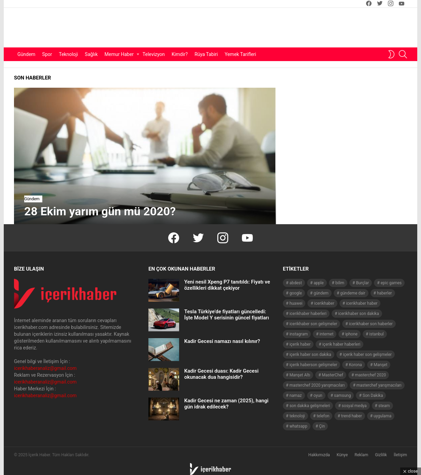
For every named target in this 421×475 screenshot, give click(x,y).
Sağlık (91, 54)
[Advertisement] (270, 27)
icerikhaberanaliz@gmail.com (45, 368)
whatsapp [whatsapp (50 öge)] (298, 426)
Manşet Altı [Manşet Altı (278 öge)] (299, 375)
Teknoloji (68, 54)
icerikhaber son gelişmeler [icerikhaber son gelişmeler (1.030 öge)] (313, 323)
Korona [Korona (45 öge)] (355, 364)
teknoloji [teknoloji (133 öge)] (297, 416)
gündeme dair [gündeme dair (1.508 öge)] (352, 293)
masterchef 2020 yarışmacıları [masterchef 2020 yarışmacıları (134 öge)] (317, 385)
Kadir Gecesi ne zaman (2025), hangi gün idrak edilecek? (226, 404)
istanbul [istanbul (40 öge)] (376, 334)
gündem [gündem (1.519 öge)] (321, 293)
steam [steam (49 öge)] (384, 405)
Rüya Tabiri (206, 54)
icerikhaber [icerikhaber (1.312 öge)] (324, 303)
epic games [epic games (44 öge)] (391, 282)
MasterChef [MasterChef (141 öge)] (333, 375)
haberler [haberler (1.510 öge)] (384, 293)
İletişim (400, 454)
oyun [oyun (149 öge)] (318, 395)
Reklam (361, 454)
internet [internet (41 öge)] (327, 334)
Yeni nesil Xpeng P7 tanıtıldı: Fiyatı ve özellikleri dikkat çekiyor (227, 285)
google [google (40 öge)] (295, 293)
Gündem (26, 54)
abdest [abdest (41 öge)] (295, 282)
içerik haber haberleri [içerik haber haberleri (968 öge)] (341, 344)
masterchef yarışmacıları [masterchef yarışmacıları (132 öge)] (379, 385)
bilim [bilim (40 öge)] (339, 282)
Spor (47, 54)
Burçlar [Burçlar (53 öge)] (362, 282)
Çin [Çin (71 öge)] (322, 426)
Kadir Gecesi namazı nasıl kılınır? (222, 341)
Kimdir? (180, 54)
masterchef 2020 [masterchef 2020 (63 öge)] (370, 375)
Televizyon (154, 54)
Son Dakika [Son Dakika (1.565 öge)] (373, 395)
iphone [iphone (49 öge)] (351, 334)
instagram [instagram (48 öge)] (298, 334)
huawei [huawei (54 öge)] (295, 303)
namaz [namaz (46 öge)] (295, 395)
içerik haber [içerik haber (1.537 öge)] (299, 344)
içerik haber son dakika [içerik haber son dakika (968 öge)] (310, 354)
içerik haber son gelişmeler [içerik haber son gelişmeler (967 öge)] (367, 354)
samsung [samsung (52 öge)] (342, 395)
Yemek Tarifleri (240, 54)
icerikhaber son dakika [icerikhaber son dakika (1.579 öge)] (358, 313)
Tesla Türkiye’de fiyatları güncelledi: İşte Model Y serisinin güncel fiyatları (226, 314)
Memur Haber (119, 54)
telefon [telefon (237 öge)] (323, 416)
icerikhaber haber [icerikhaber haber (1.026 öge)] (361, 303)
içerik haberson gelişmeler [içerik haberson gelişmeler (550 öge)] (313, 364)
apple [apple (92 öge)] (318, 282)
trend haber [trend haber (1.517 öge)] (351, 416)
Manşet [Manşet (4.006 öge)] (380, 364)
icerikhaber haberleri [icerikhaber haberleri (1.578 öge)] (307, 313)
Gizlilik (381, 454)
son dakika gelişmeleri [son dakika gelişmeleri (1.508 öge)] (309, 405)
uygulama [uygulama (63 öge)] (382, 416)
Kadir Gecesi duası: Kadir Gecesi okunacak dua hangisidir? (221, 374)
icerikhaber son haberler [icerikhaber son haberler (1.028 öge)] (371, 323)
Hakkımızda (319, 454)
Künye (342, 454)
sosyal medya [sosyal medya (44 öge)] (354, 405)
